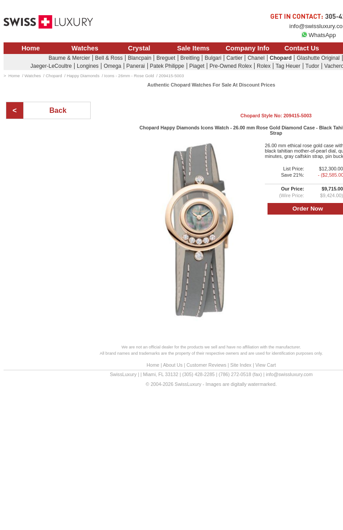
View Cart (265, 365)
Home (30, 48)
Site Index (240, 365)
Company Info (247, 48)
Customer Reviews (206, 365)
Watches (84, 48)
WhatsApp (318, 35)
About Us (173, 365)
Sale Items (193, 48)
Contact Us (301, 48)
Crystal (139, 48)
